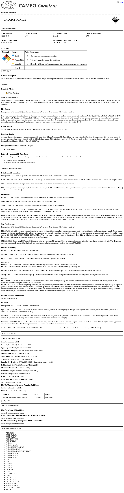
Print (120, 2)
